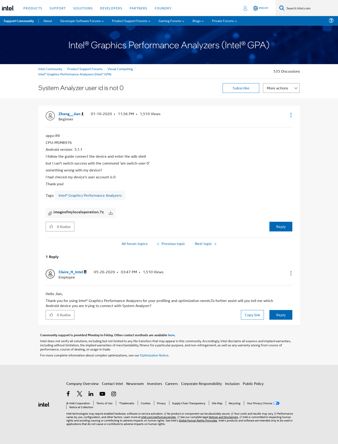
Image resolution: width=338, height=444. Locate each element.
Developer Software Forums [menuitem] (80, 20)
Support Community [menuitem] (19, 20)
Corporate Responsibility (201, 383)
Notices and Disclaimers (223, 417)
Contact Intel (112, 383)
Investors (154, 383)
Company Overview (82, 383)
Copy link (252, 314)
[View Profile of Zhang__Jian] (71, 114)
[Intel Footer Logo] (44, 404)
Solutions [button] (83, 8)
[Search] (282, 8)
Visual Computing (120, 68)
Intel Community (50, 68)
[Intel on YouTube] (102, 394)
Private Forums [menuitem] (223, 20)
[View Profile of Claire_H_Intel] (73, 272)
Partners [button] (138, 8)
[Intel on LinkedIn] (91, 394)
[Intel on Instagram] (114, 394)
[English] (260, 8)
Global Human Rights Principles (198, 420)
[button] (290, 115)
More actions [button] (277, 88)
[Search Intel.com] (311, 8)
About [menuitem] (47, 20)
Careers (171, 383)
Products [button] (32, 8)
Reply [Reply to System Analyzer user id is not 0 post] (281, 226)
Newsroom (135, 383)
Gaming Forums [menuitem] (170, 20)
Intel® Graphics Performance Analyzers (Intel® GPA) (74, 73)
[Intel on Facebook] (68, 394)
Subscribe (241, 88)
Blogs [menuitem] (197, 20)
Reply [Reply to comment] (281, 314)
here (171, 334)
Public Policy (253, 383)
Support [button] (58, 8)
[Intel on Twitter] (80, 394)
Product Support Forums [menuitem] (129, 20)
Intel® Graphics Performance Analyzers (90, 195)
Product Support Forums (85, 68)
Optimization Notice (154, 355)
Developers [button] (111, 8)
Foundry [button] (163, 8)
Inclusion (232, 383)
